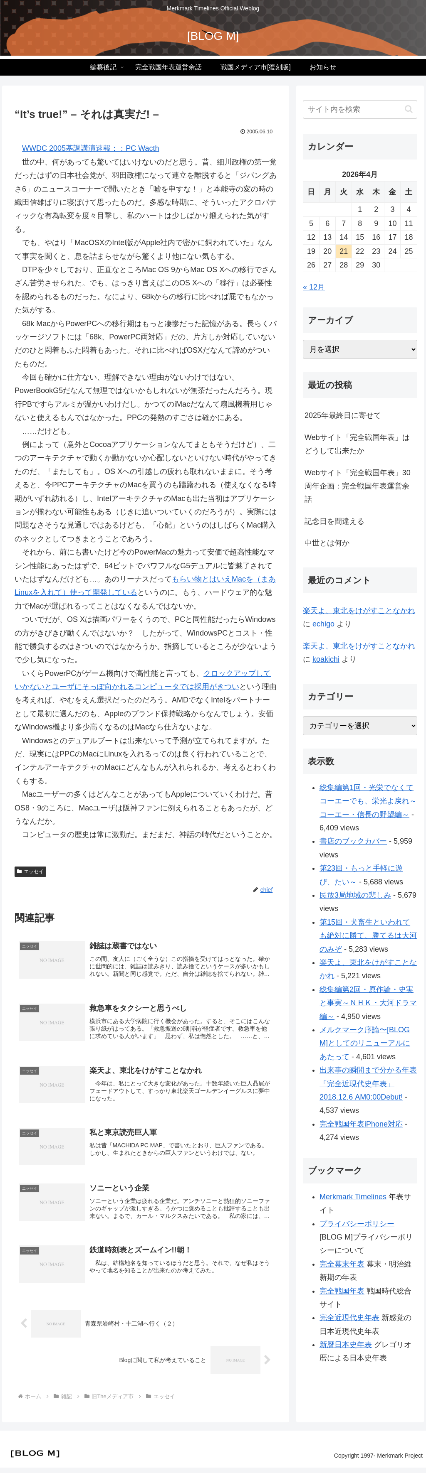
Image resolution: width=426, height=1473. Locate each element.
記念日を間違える (334, 521)
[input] (360, 109)
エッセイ (30, 871)
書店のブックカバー (353, 841)
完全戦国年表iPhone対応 (361, 1124)
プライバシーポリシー (357, 1224)
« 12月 (314, 287)
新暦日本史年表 (346, 1344)
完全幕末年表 (342, 1264)
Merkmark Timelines (353, 1197)
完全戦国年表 (342, 1291)
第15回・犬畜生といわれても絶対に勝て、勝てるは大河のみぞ (368, 935)
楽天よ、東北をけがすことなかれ (359, 610)
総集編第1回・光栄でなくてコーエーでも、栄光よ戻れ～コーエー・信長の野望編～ (368, 801)
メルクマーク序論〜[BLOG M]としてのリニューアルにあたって (365, 1043)
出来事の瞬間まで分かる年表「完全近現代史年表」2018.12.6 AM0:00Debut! (368, 1083)
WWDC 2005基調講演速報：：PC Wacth (90, 148)
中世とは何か (327, 543)
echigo (323, 624)
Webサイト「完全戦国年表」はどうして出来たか (357, 444)
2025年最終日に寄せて (343, 415)
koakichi (325, 659)
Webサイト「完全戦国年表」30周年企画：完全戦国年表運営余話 (358, 486)
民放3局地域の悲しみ (355, 895)
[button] (408, 109)
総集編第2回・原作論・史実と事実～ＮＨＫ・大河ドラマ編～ (368, 1003)
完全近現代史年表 (349, 1317)
